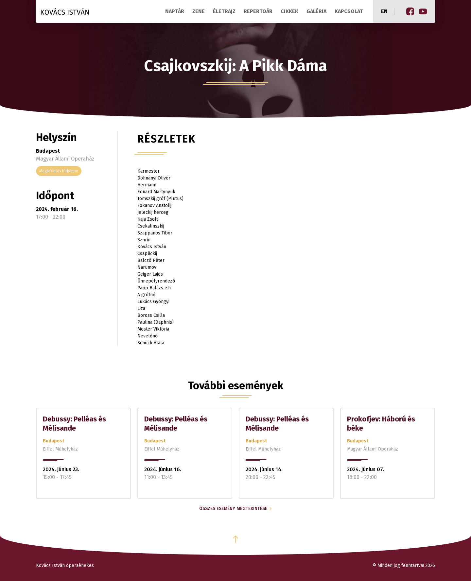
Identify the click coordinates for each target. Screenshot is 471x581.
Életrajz (224, 11)
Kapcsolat (349, 11)
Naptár (174, 11)
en (384, 11)
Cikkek (289, 11)
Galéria (316, 11)
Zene (198, 11)
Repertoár (258, 11)
